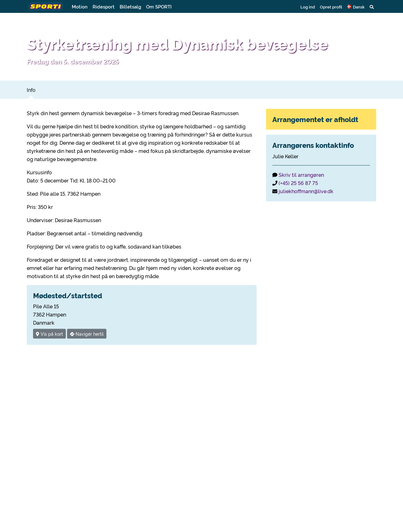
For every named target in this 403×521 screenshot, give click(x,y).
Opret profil (331, 6)
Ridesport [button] (104, 6)
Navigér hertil (87, 334)
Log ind (307, 6)
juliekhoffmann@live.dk (306, 191)
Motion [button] (80, 6)
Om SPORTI (159, 6)
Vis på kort (49, 334)
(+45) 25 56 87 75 (298, 182)
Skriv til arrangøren (301, 174)
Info (31, 89)
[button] (356, 6)
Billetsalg (130, 6)
